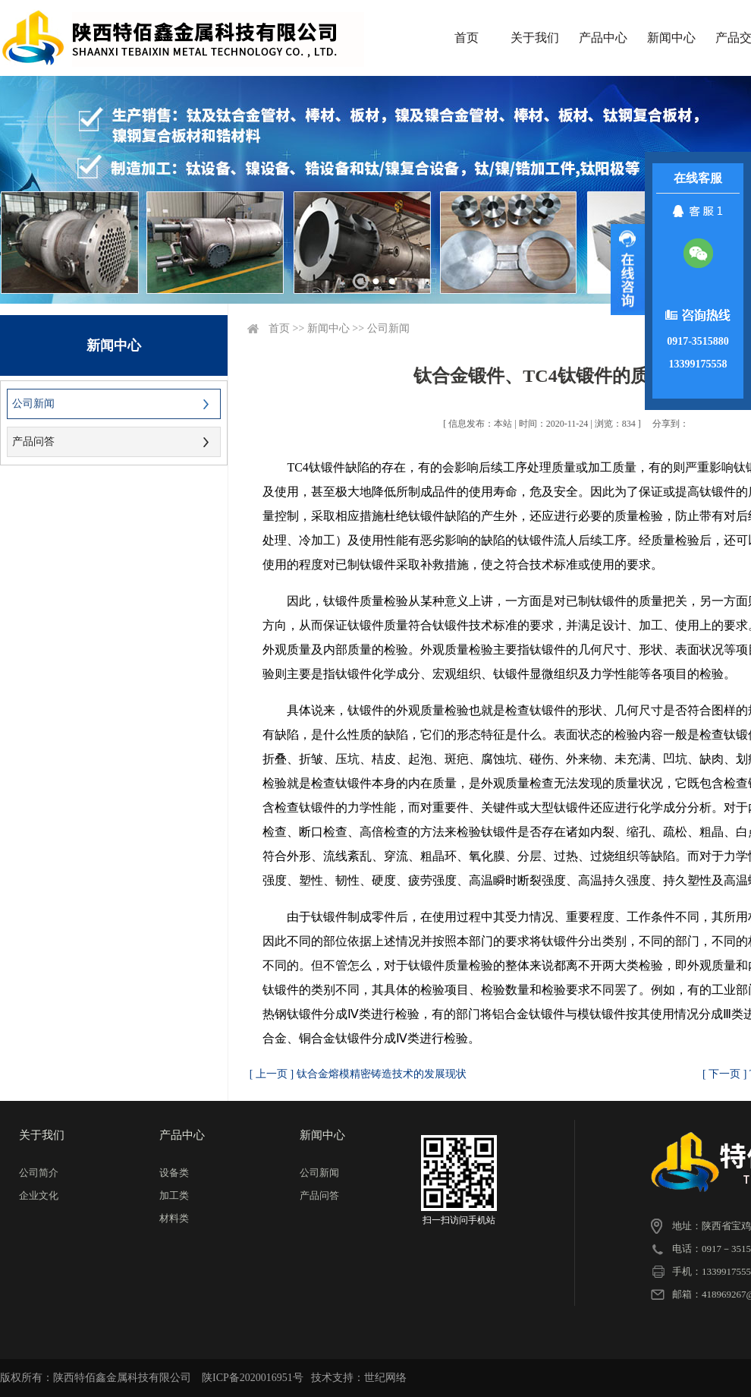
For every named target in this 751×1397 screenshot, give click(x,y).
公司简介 (38, 1172)
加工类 (174, 1195)
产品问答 (33, 441)
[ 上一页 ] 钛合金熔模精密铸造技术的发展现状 (358, 1074)
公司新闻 (33, 403)
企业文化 (38, 1195)
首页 (466, 37)
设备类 (174, 1172)
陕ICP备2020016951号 (252, 1377)
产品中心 (603, 37)
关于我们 (535, 37)
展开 (628, 269)
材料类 (174, 1218)
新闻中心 (671, 37)
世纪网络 (385, 1377)
